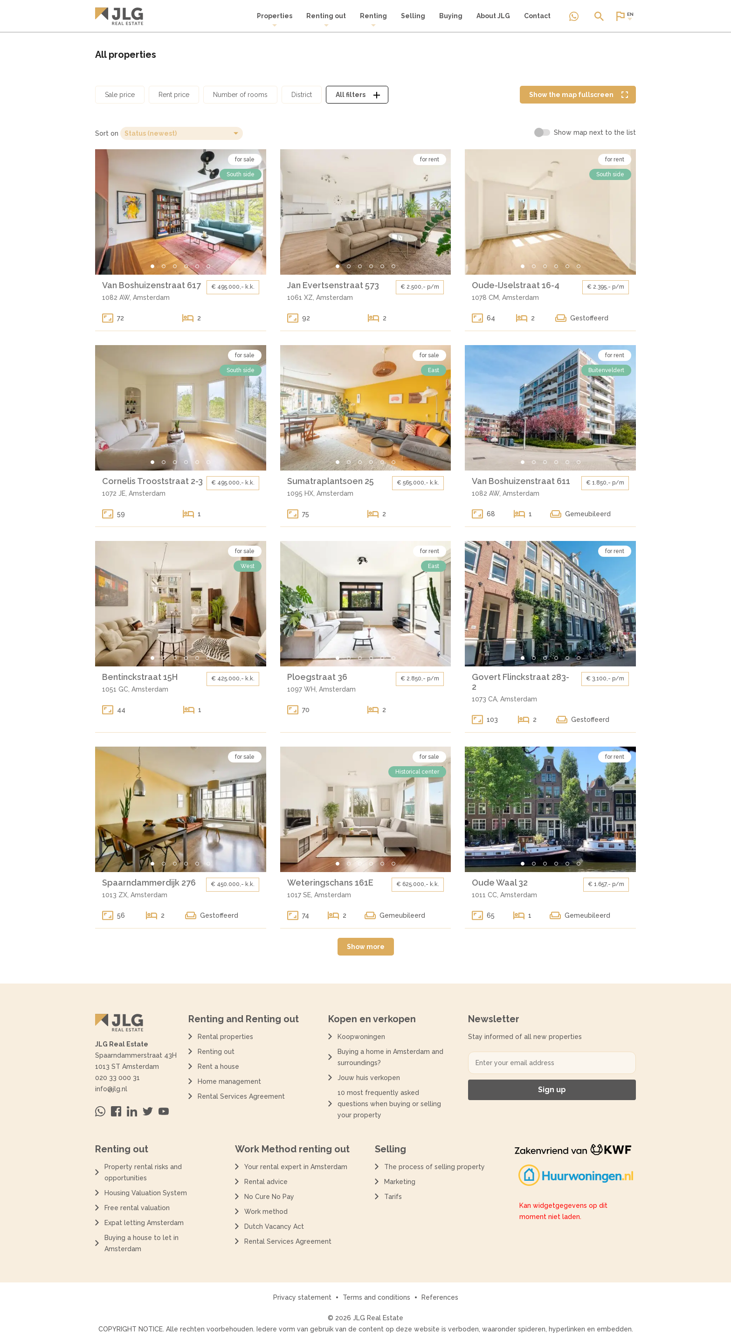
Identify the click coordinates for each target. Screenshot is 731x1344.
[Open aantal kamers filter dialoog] (240, 95)
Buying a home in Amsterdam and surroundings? (390, 1057)
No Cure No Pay (269, 1196)
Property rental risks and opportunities (143, 1172)
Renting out (326, 20)
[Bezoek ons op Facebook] (116, 1111)
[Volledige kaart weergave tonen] (578, 95)
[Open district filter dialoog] (302, 95)
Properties (274, 20)
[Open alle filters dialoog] (357, 95)
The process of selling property (434, 1167)
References (439, 1297)
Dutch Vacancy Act (276, 1226)
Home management (229, 1081)
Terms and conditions (376, 1297)
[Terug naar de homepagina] (119, 16)
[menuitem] (274, 20)
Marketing (399, 1181)
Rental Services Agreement (241, 1096)
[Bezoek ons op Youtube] (164, 1111)
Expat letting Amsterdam (144, 1222)
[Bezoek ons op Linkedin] (132, 1111)
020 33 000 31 (117, 1077)
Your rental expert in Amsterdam (295, 1167)
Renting (373, 20)
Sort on (106, 133)
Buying (450, 16)
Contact (537, 16)
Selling (413, 16)
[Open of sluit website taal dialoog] (624, 16)
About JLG (493, 16)
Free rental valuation (137, 1208)
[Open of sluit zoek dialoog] (599, 16)
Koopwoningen (361, 1036)
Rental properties (225, 1036)
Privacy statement (302, 1297)
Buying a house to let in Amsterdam (141, 1243)
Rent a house (218, 1066)
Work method (266, 1211)
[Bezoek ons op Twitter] (148, 1111)
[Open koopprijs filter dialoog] (120, 95)
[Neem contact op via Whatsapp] (574, 16)
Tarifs (393, 1196)
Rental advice (266, 1181)
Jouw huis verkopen (369, 1077)
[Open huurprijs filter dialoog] (174, 95)
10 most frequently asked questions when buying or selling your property (389, 1104)
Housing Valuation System (145, 1193)
